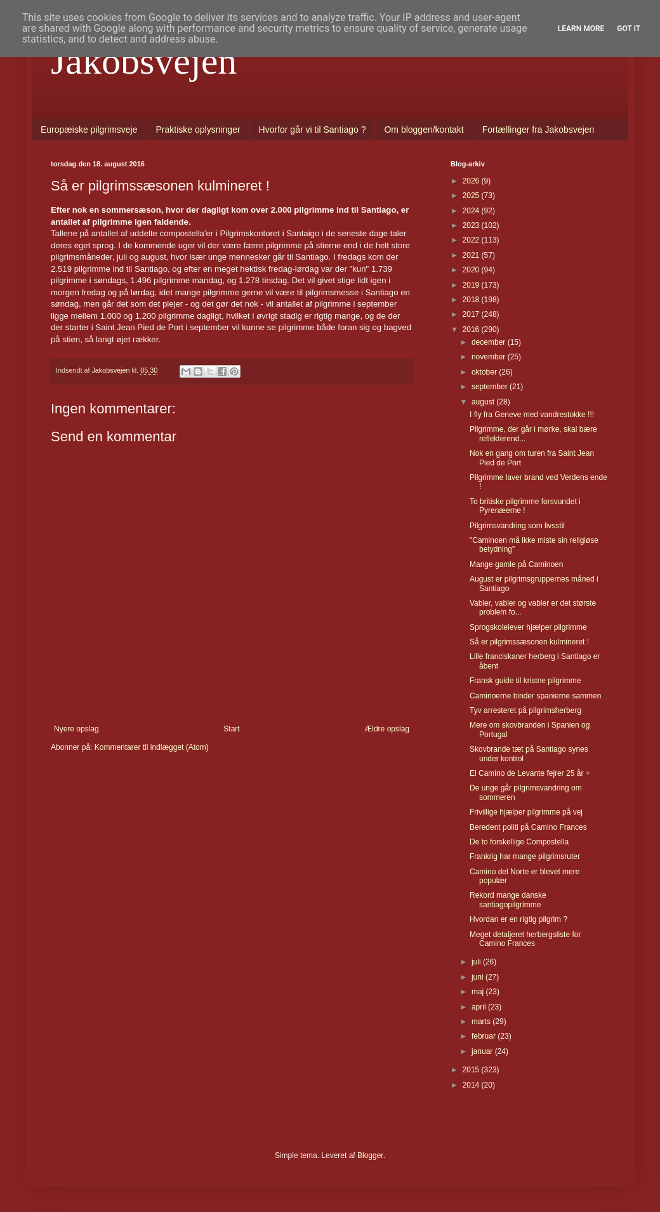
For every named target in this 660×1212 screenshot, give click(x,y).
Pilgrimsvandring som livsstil (517, 525)
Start (231, 728)
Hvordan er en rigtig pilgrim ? (518, 919)
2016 (472, 329)
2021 (472, 255)
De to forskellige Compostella (519, 841)
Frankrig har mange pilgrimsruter (525, 856)
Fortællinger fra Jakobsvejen (538, 129)
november (490, 356)
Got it (628, 28)
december (490, 342)
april (480, 1006)
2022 (472, 240)
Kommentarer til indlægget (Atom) (152, 747)
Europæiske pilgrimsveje (89, 129)
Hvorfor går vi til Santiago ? (312, 129)
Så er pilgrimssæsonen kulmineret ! (529, 641)
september (491, 386)
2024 (472, 210)
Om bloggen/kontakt (423, 129)
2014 (472, 1085)
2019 (472, 285)
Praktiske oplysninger (198, 129)
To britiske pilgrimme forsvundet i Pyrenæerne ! (525, 506)
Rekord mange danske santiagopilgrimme (508, 900)
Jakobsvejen (144, 61)
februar (485, 1036)
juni (478, 977)
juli (477, 961)
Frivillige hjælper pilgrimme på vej (526, 812)
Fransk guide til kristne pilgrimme (525, 680)
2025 (472, 195)
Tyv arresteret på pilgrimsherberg (525, 710)
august (484, 401)
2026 (472, 180)
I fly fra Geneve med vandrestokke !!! (532, 414)
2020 (472, 269)
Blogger (370, 1155)
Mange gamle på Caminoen (516, 564)
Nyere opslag (76, 728)
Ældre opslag (386, 728)
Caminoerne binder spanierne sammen (535, 695)
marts (482, 1021)
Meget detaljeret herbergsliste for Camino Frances (525, 939)
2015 (472, 1069)
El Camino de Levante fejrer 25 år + (530, 773)
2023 (472, 225)
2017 (472, 314)
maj (479, 991)
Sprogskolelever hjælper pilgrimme (528, 627)
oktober (485, 372)
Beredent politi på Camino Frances (528, 827)
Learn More (581, 28)
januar (483, 1051)
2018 (472, 299)
